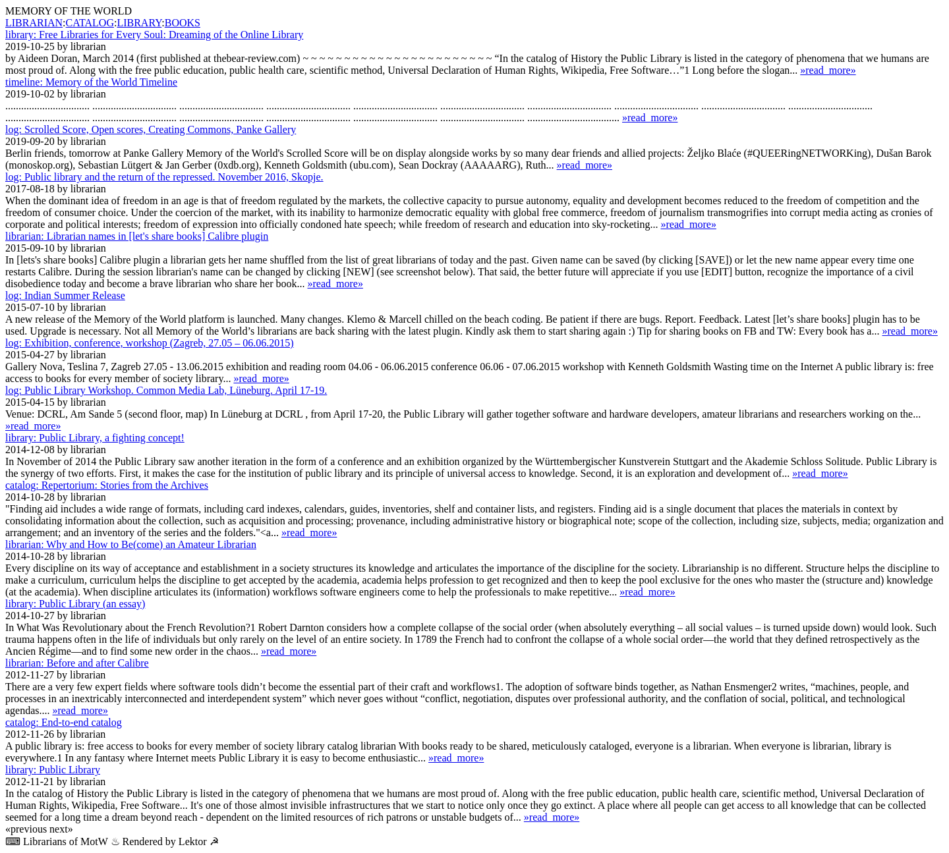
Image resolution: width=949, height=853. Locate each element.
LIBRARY (139, 22)
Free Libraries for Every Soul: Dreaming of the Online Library (154, 34)
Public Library (52, 769)
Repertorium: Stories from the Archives (106, 485)
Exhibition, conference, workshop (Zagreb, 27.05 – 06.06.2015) (149, 342)
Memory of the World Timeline (91, 82)
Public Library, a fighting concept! (95, 437)
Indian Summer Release (65, 295)
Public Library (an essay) (75, 603)
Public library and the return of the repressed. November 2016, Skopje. (164, 176)
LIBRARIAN (34, 22)
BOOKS (182, 22)
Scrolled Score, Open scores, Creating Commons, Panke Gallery (150, 129)
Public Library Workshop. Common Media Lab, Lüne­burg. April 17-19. (166, 390)
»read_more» (827, 70)
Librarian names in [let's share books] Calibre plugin (136, 236)
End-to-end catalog (63, 722)
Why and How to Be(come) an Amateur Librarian (130, 544)
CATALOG (90, 22)
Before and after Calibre (77, 663)
